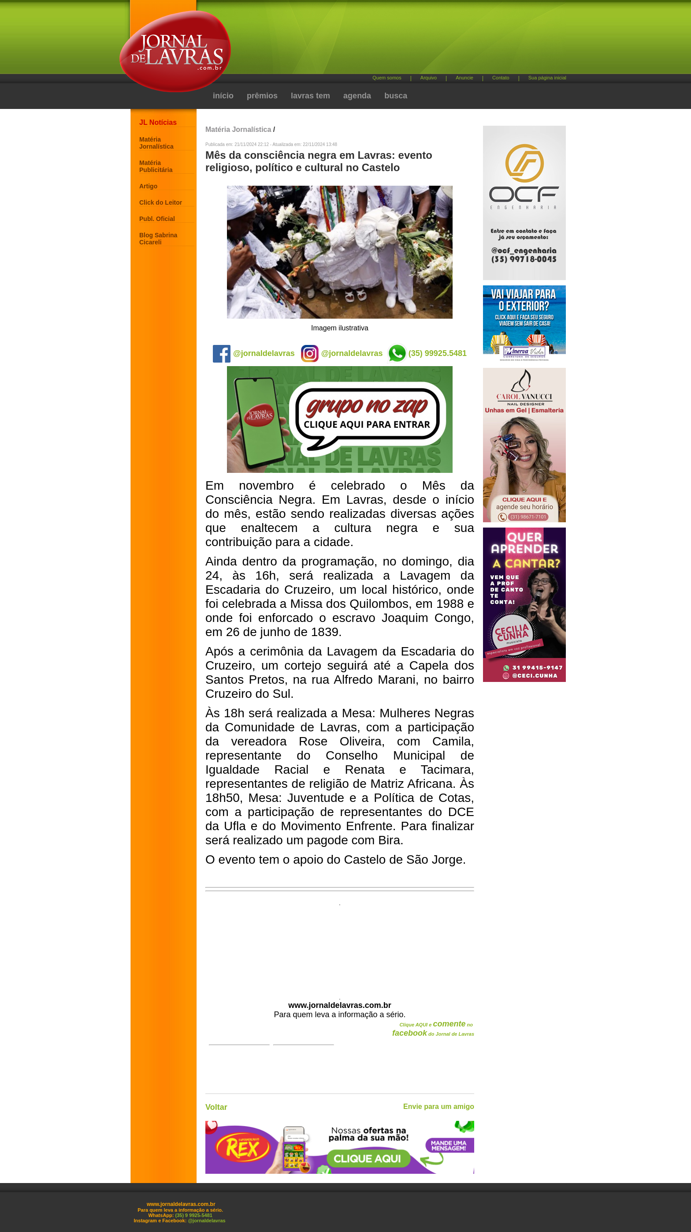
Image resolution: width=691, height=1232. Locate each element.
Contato (500, 77)
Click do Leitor (160, 202)
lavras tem (310, 95)
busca (395, 95)
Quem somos (386, 77)
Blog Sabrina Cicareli (158, 239)
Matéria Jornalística (156, 143)
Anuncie (464, 77)
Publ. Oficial (157, 218)
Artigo (148, 186)
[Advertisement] (392, 40)
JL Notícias (158, 122)
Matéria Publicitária (155, 166)
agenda (357, 95)
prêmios (262, 95)
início (223, 95)
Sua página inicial (547, 77)
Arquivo (428, 77)
